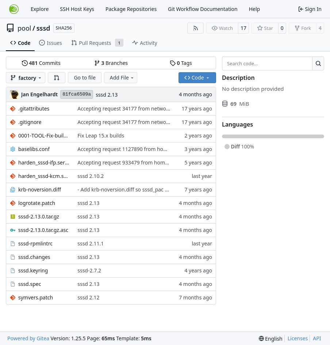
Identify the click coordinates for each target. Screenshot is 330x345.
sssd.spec (29, 283)
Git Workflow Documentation (203, 8)
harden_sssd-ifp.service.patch (44, 162)
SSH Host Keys (77, 8)
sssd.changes (34, 256)
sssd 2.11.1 (90, 243)
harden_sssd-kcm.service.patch (44, 175)
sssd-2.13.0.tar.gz (38, 216)
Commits (41, 62)
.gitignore (30, 122)
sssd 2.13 (107, 94)
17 (243, 27)
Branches (111, 62)
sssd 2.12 (88, 297)
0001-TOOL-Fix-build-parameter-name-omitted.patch (44, 135)
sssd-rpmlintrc (35, 243)
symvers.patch (35, 297)
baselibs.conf (34, 149)
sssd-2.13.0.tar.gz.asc (43, 229)
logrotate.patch (36, 202)
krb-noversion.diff (39, 189)
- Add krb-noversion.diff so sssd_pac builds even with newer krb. (154, 189)
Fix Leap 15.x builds (100, 135)
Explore (40, 8)
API (317, 338)
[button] (56, 77)
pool (24, 28)
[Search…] (318, 63)
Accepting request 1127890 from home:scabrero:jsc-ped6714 (150, 149)
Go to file (84, 77)
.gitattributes (33, 108)
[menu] (271, 338)
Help (254, 8)
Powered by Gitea (28, 338)
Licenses (298, 338)
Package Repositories (131, 8)
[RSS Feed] (195, 28)
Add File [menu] (122, 77)
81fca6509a (76, 94)
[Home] (14, 9)
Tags (181, 62)
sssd (43, 28)
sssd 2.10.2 (90, 175)
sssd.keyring (33, 270)
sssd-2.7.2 (89, 270)
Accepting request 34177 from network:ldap (130, 108)
